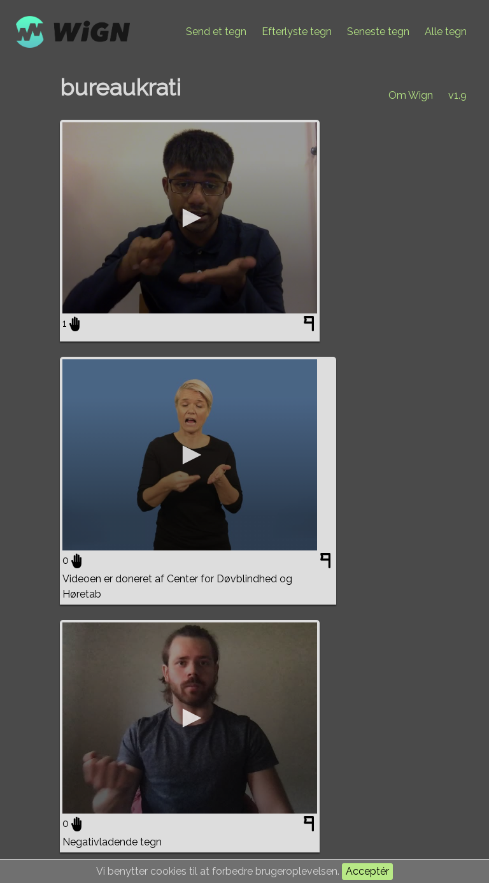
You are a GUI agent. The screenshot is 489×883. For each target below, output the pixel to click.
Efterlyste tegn (297, 31)
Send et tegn (216, 31)
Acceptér (367, 871)
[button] (190, 218)
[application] (189, 217)
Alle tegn (446, 31)
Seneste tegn (378, 31)
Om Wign (410, 95)
